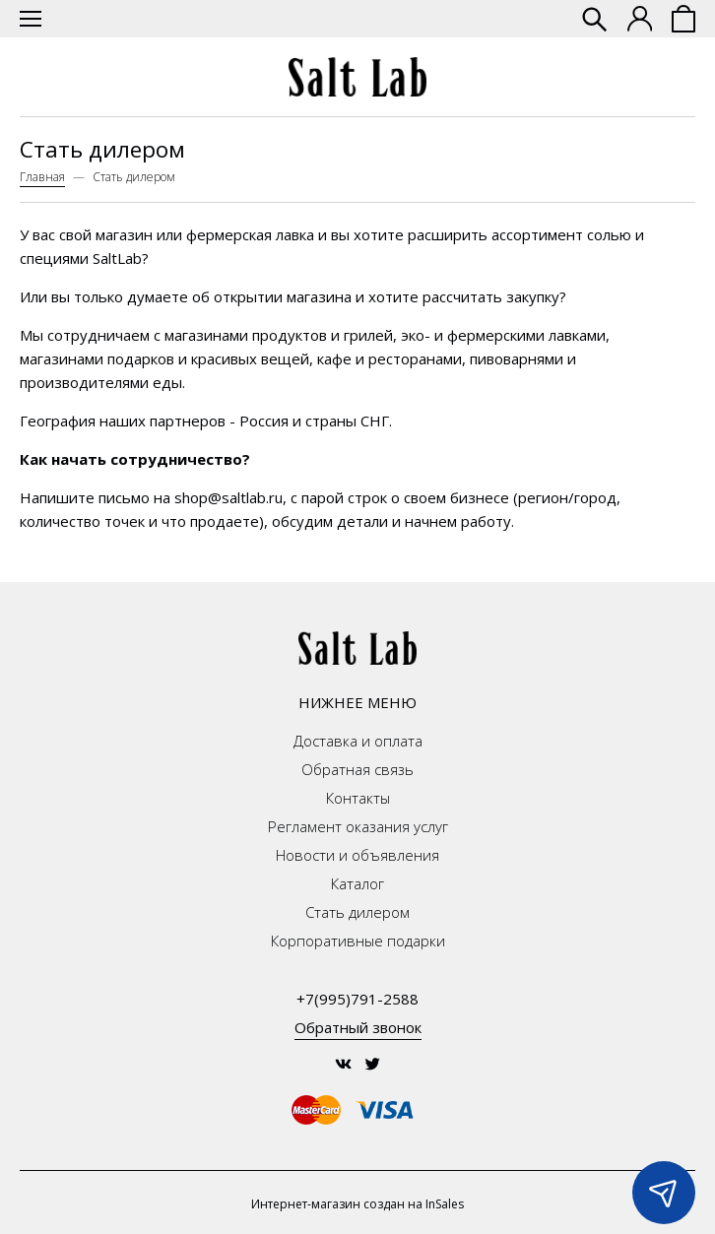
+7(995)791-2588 (357, 998)
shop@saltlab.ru (228, 497)
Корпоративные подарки (358, 940)
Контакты (358, 798)
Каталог (357, 883)
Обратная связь (357, 769)
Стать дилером (357, 912)
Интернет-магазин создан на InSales (357, 1204)
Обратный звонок (358, 1027)
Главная (42, 176)
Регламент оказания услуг (358, 826)
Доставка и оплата (357, 740)
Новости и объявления (357, 855)
